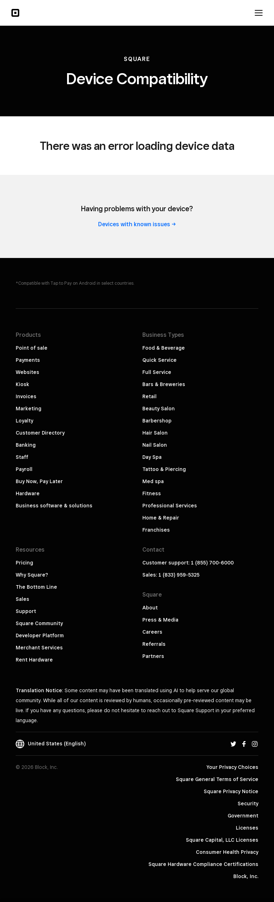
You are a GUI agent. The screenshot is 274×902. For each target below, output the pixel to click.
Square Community (39, 623)
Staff (22, 457)
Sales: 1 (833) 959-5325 (170, 575)
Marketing (28, 408)
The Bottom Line (36, 587)
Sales (22, 599)
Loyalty (24, 421)
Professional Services (169, 505)
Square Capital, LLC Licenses (222, 840)
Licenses (247, 828)
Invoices (26, 396)
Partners (153, 656)
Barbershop (157, 421)
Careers (152, 632)
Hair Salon (155, 433)
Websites (27, 372)
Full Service (156, 372)
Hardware (28, 493)
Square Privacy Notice (231, 791)
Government (243, 816)
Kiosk (22, 384)
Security (248, 803)
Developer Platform (40, 635)
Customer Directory (40, 433)
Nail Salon (154, 445)
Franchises (156, 530)
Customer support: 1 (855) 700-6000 (188, 563)
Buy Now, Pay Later (39, 481)
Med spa (153, 481)
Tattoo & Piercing (164, 469)
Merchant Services (39, 647)
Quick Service (159, 360)
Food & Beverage (163, 348)
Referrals (154, 644)
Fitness (151, 493)
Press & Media (160, 620)
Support (26, 611)
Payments (28, 360)
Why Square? (32, 575)
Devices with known (137, 224)
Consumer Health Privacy (227, 852)
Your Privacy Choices (232, 767)
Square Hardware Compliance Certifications (203, 864)
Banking (26, 445)
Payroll (24, 469)
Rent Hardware (34, 660)
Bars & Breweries (163, 384)
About (150, 607)
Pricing (24, 563)
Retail (149, 396)
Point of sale (31, 348)
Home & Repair (160, 518)
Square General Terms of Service (217, 779)
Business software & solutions (54, 505)
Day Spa (152, 457)
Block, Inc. (245, 876)
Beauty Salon (158, 408)
